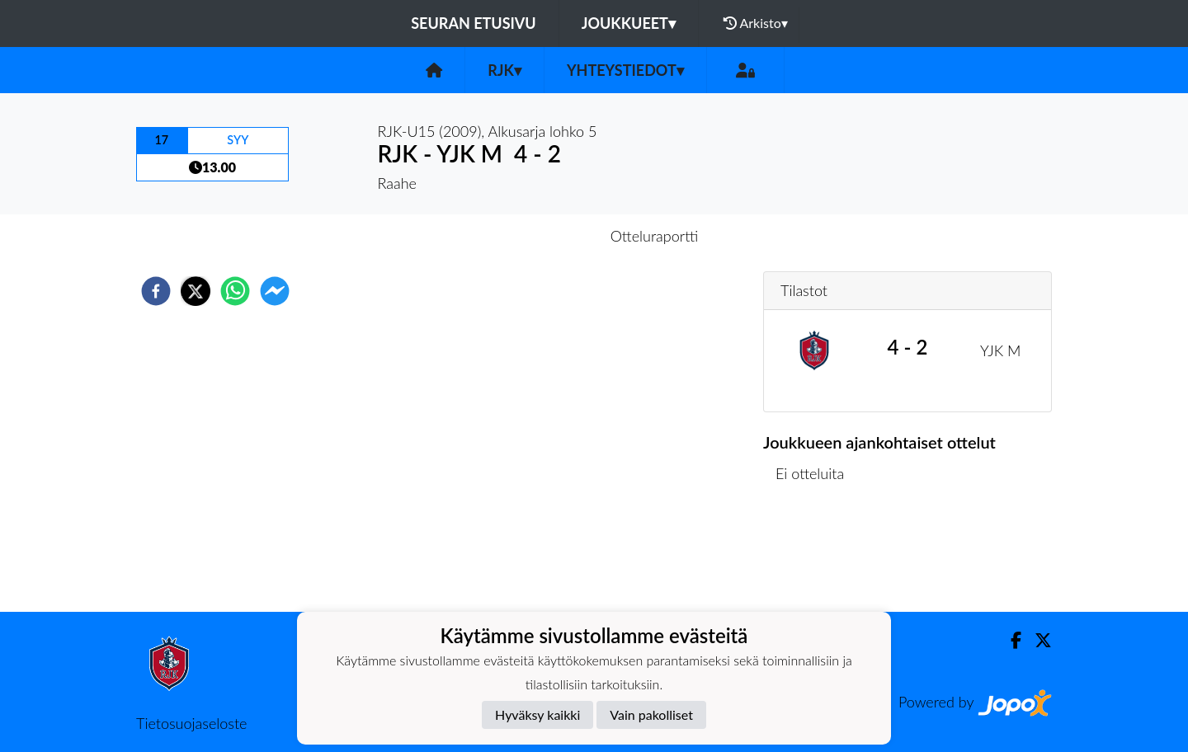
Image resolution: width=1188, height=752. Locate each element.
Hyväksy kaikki (537, 714)
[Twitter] (1036, 640)
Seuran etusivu (473, 23)
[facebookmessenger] (275, 291)
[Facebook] (1009, 640)
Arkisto (756, 23)
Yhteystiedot (625, 70)
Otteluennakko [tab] (537, 236)
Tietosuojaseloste (191, 723)
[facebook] (156, 291)
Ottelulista (816, 556)
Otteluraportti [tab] (654, 236)
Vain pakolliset (651, 714)
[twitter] (195, 291)
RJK (504, 70)
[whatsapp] (235, 291)
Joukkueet (629, 23)
